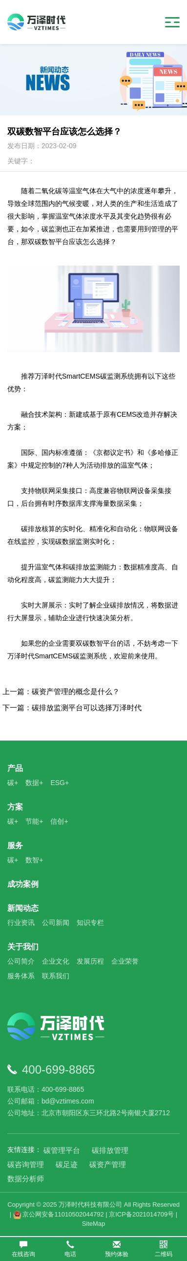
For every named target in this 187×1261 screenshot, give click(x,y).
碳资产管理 (107, 1164)
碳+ (12, 783)
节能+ (34, 821)
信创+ (59, 821)
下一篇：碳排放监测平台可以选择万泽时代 (72, 707)
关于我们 (23, 947)
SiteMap (93, 1223)
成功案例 (23, 884)
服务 (15, 845)
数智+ (34, 860)
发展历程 (90, 961)
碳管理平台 (61, 1150)
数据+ (34, 783)
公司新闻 (55, 922)
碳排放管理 (110, 1150)
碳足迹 (67, 1164)
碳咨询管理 (25, 1164)
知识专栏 (90, 922)
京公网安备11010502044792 (58, 1214)
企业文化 (55, 961)
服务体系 (21, 976)
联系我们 (55, 976)
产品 (15, 768)
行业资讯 (21, 922)
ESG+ (59, 783)
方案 (15, 807)
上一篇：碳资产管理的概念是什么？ (61, 691)
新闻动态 (23, 908)
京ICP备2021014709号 (141, 1214)
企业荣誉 (125, 961)
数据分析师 (25, 1178)
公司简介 (21, 961)
